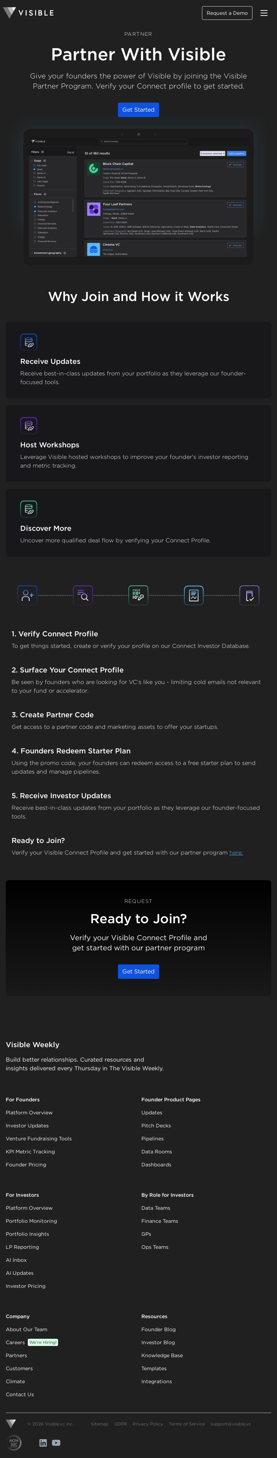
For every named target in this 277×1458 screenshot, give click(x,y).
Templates (154, 1368)
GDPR (120, 1424)
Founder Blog (158, 1329)
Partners (16, 1355)
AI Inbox (16, 1260)
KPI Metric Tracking (30, 1151)
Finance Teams (159, 1221)
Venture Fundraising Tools (39, 1138)
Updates (151, 1112)
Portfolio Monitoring (31, 1221)
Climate (15, 1381)
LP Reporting (22, 1247)
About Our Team (26, 1329)
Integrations (156, 1381)
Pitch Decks (156, 1125)
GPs (146, 1234)
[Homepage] (28, 13)
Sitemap (100, 1424)
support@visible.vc (231, 1424)
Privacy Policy (148, 1424)
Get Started (138, 109)
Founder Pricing (26, 1164)
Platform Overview (29, 1112)
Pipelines (152, 1138)
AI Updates (20, 1273)
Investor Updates (27, 1125)
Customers (19, 1368)
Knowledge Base (162, 1355)
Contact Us (20, 1394)
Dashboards (156, 1164)
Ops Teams (154, 1247)
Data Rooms (156, 1151)
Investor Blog (158, 1342)
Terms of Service (187, 1424)
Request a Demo (227, 13)
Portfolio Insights (27, 1234)
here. (236, 852)
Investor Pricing (25, 1286)
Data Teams (155, 1208)
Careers (32, 1342)
